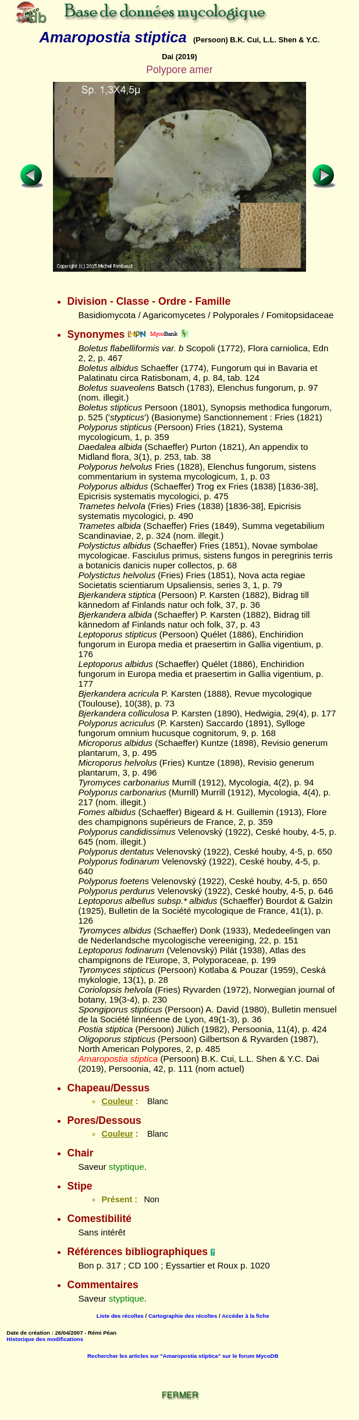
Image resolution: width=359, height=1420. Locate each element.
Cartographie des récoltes (182, 1316)
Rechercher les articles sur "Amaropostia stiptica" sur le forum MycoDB (182, 1356)
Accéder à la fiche (245, 1316)
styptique (126, 1167)
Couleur (117, 1101)
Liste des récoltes (120, 1316)
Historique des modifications (44, 1339)
